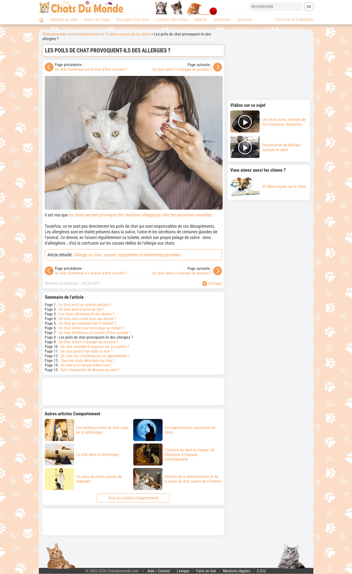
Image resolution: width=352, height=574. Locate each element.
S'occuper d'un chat (132, 19)
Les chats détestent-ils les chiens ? (86, 314)
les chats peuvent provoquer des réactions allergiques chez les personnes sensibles (140, 214)
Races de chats (97, 19)
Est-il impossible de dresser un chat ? (90, 370)
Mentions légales (236, 571)
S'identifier (304, 19)
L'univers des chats (171, 19)
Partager (212, 283)
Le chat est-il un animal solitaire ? (85, 304)
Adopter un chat (63, 19)
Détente (200, 19)
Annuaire (244, 19)
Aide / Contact (158, 571)
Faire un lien (206, 571)
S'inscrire (283, 19)
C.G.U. (261, 571)
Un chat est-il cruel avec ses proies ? (87, 318)
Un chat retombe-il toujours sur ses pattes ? (95, 346)
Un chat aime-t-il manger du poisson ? (182, 69)
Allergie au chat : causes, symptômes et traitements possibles (128, 254)
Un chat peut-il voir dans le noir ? (87, 351)
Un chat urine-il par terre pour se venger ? (91, 328)
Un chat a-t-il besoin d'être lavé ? (86, 365)
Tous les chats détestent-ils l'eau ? (88, 360)
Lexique (183, 571)
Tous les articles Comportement (133, 498)
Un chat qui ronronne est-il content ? (87, 323)
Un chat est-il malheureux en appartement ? (95, 356)
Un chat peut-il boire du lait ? (81, 309)
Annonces (222, 19)
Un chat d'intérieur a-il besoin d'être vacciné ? (91, 69)
